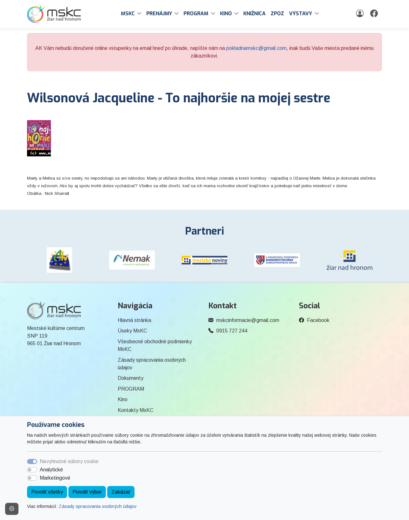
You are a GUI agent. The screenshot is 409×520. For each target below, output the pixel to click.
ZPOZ (277, 13)
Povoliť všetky (47, 492)
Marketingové (55, 478)
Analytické (51, 469)
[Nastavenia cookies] (11, 509)
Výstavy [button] (300, 13)
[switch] (32, 469)
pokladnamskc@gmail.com (256, 48)
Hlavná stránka (134, 320)
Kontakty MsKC (135, 410)
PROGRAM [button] (196, 13)
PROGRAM (131, 389)
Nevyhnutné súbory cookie (69, 461)
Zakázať (120, 492)
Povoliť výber (87, 492)
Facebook (318, 320)
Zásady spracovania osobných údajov (97, 506)
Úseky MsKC (132, 330)
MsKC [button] (128, 13)
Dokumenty (130, 378)
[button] (140, 13)
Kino (123, 399)
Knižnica (254, 13)
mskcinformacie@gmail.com (247, 320)
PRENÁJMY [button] (159, 13)
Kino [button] (226, 13)
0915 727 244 (231, 330)
